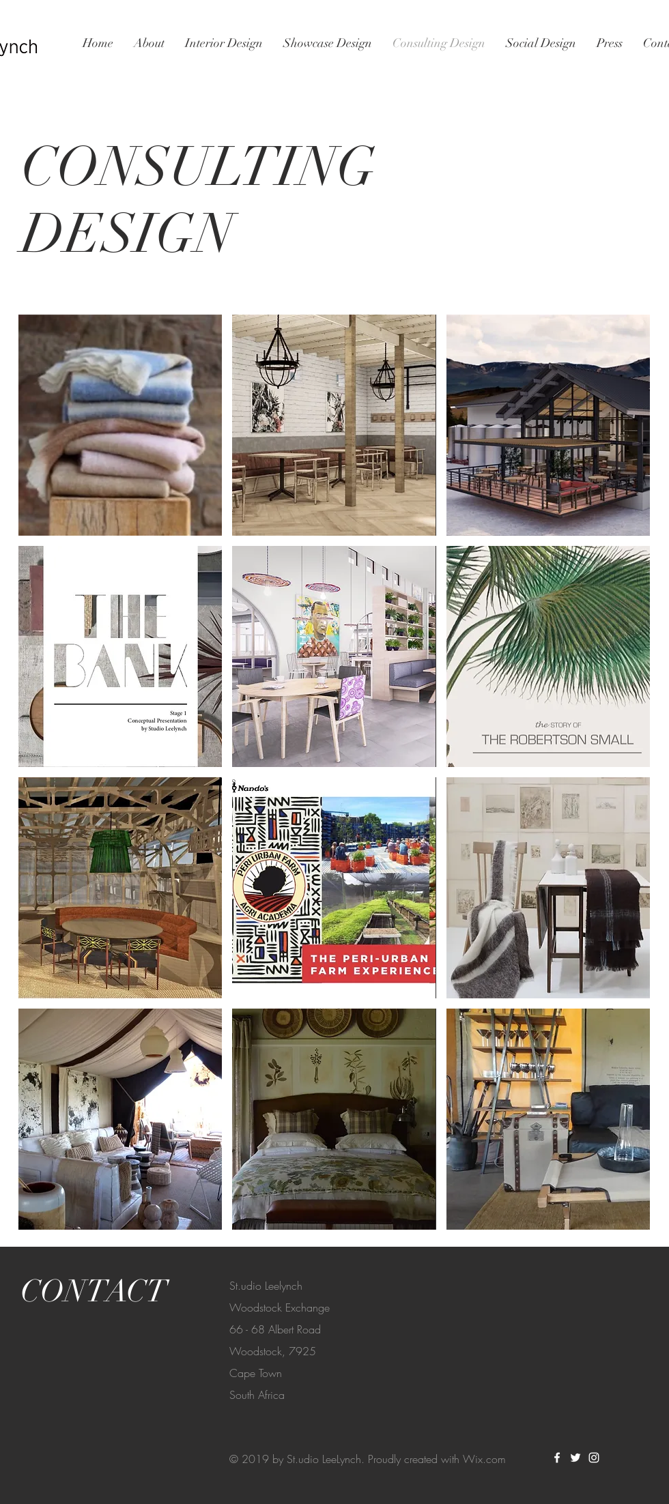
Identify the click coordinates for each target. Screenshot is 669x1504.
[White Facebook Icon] (557, 1457)
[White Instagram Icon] (594, 1457)
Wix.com (484, 1458)
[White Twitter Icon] (575, 1457)
